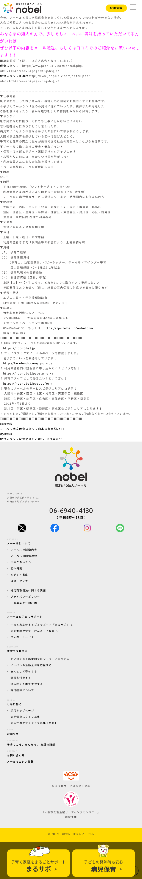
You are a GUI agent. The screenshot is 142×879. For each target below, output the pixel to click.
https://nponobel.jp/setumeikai (29, 373)
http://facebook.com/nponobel (28, 363)
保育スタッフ (9, 66)
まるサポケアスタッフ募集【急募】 (34, 723)
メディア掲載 (19, 574)
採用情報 (116, 8)
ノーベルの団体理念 (24, 556)
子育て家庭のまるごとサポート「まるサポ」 (42, 624)
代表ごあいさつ (21, 562)
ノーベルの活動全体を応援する (31, 665)
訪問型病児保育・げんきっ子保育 (34, 631)
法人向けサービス (22, 637)
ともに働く (14, 701)
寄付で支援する (17, 648)
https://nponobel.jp (19, 348)
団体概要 (16, 568)
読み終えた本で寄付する (27, 684)
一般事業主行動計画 (24, 603)
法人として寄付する (24, 671)
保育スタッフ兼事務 (14, 76)
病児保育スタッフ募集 (25, 716)
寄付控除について (22, 690)
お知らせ (13, 731)
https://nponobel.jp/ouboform (68, 328)
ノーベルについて (19, 541)
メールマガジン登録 (20, 761)
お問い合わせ (16, 753)
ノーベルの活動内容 (24, 549)
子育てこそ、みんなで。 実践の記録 (31, 742)
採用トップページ (22, 710)
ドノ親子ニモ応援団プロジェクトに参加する (40, 658)
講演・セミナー (21, 581)
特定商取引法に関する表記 (28, 590)
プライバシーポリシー (25, 596)
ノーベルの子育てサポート (24, 614)
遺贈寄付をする (21, 677)
